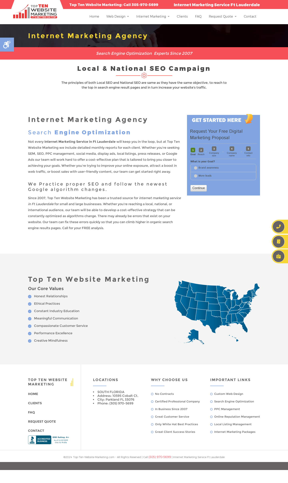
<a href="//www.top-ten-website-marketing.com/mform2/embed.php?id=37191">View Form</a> (223, 160)
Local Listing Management (233, 424)
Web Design (115, 16)
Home (94, 16)
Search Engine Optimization (234, 401)
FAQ (198, 16)
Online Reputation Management (237, 416)
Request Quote (221, 16)
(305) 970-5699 (160, 457)
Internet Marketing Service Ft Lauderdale (199, 457)
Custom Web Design (228, 394)
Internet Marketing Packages (234, 432)
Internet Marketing (151, 16)
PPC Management (227, 409)
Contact (250, 16)
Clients (182, 16)
